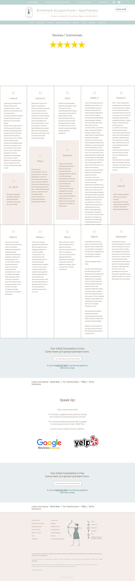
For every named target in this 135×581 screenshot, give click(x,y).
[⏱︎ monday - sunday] (84, 2)
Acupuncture (54, 520)
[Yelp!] (88, 534)
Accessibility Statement (57, 539)
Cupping (53, 523)
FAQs (33, 536)
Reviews (53, 536)
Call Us (93, 521)
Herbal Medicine (55, 526)
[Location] (88, 537)
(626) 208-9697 (62, 365)
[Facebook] (88, 531)
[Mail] (88, 525)
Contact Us (35, 539)
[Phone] (88, 522)
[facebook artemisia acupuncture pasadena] (119, 2)
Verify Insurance (36, 529)
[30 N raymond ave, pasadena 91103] (57, 2)
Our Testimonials (70, 381)
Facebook (94, 531)
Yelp (92, 534)
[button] (40, 22)
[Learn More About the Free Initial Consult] (67, 358)
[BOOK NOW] (121, 9)
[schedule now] (103, 2)
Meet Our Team (36, 520)
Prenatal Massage (56, 532)
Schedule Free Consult (38, 523)
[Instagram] (114, 2)
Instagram (94, 527)
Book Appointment (37, 526)
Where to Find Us (36, 532)
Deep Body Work (55, 529)
